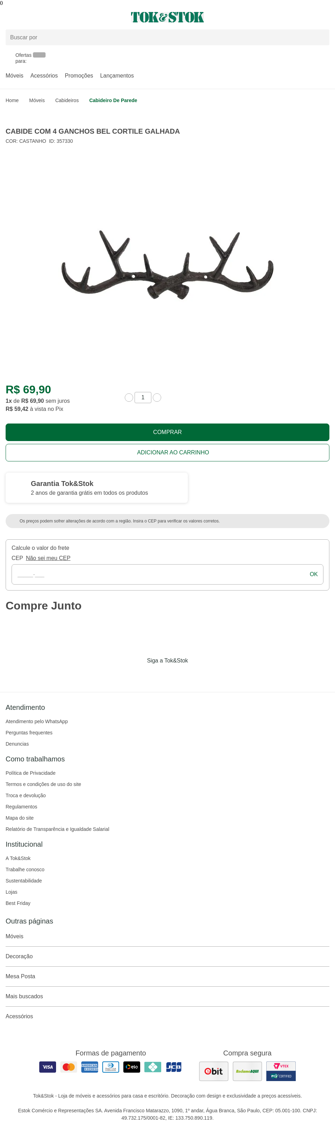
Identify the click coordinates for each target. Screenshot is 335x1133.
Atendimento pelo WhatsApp (37, 721)
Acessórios (44, 76)
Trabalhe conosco (25, 869)
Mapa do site (20, 818)
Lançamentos (117, 76)
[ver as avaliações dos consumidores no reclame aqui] (247, 1071)
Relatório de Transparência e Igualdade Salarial (57, 829)
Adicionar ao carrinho (173, 452)
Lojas (11, 892)
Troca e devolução (26, 795)
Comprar (167, 432)
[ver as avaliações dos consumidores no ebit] (213, 1071)
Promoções (79, 76)
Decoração (167, 956)
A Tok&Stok (18, 858)
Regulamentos (21, 806)
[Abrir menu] (56, 17)
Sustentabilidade (24, 881)
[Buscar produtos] (167, 37)
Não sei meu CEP (48, 558)
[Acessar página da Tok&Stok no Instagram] (157, 675)
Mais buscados (167, 996)
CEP (17, 558)
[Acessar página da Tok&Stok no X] (197, 675)
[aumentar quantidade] (157, 397)
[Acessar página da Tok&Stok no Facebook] (138, 675)
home (12, 100)
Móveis (14, 76)
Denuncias (17, 744)
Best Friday (18, 903)
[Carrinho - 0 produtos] (325, 17)
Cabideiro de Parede (113, 100)
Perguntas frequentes (29, 732)
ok (314, 574)
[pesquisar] (321, 37)
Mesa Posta (167, 976)
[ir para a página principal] (167, 17)
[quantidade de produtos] (143, 397)
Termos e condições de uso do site (43, 784)
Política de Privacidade (30, 773)
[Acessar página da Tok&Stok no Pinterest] (177, 675)
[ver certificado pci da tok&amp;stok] (281, 1071)
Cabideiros (67, 100)
